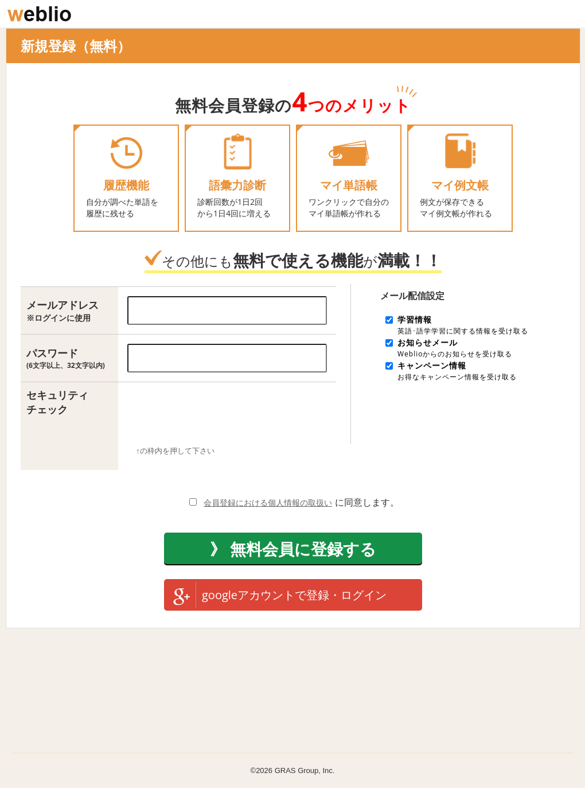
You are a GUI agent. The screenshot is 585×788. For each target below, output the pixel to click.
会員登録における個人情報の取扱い (268, 502)
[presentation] (223, 418)
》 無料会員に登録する (293, 549)
